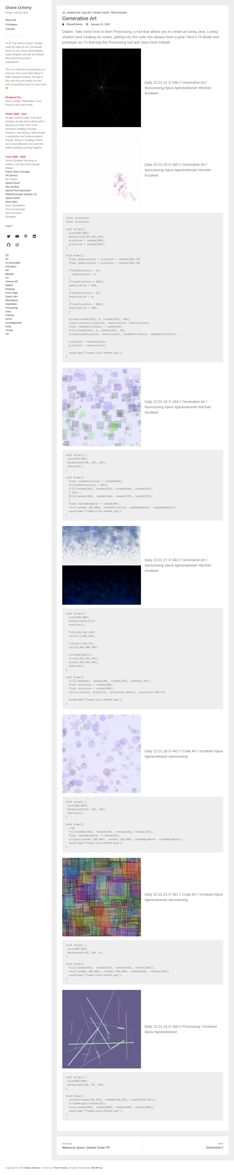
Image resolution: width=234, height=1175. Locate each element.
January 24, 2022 (100, 24)
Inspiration (11, 304)
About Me (10, 20)
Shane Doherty (18, 7)
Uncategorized (13, 322)
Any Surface (12, 186)
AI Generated (12, 262)
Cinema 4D (11, 281)
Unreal (9, 330)
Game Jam (11, 296)
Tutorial (9, 315)
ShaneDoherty (74, 24)
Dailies (87, 12)
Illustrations (11, 300)
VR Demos (11, 175)
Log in (8, 225)
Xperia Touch (12, 183)
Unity (8, 326)
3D (7, 259)
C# (7, 277)
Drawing (9, 289)
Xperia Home (12, 198)
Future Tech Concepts (17, 171)
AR (7, 270)
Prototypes (11, 24)
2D (63, 12)
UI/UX (8, 319)
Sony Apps (11, 201)
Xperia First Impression (18, 190)
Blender (9, 274)
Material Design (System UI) (21, 194)
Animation (74, 12)
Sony (8, 311)
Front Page (101, 12)
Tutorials (10, 28)
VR (7, 334)
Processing (118, 12)
